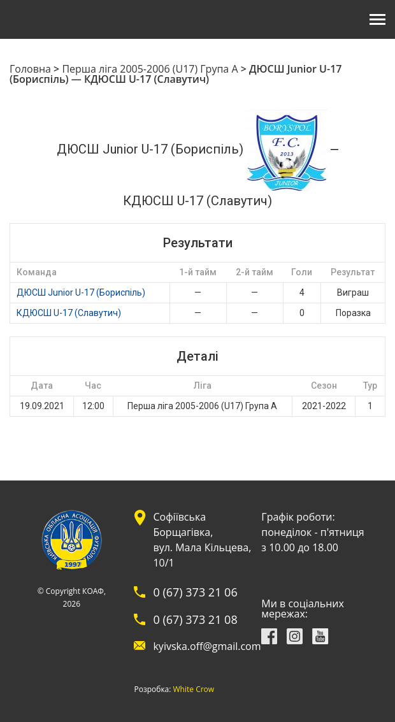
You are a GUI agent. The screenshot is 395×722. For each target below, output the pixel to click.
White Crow (194, 689)
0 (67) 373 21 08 (195, 619)
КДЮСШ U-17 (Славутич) (69, 313)
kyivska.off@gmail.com (207, 646)
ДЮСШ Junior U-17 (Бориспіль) (81, 292)
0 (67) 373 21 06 (195, 592)
